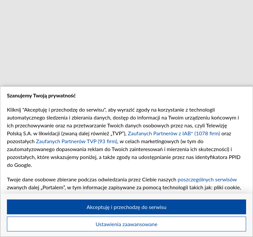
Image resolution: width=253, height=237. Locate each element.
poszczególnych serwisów (207, 179)
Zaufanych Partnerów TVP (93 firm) (76, 141)
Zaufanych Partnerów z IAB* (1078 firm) (174, 133)
